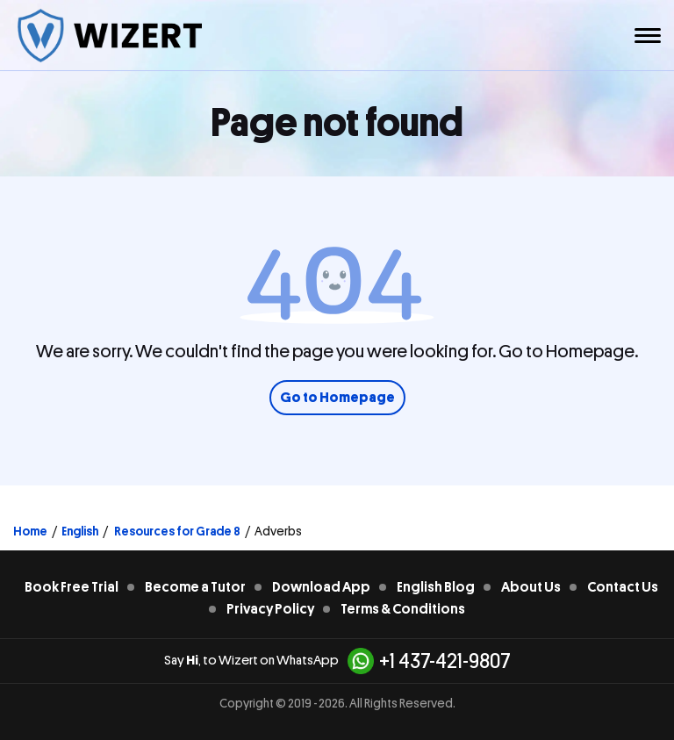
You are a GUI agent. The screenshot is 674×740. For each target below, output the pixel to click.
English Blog (436, 587)
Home (30, 531)
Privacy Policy (270, 609)
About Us (531, 587)
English (79, 531)
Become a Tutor (195, 587)
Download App (321, 587)
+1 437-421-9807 (429, 661)
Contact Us (622, 587)
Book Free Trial (71, 587)
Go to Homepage (337, 398)
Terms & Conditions (403, 609)
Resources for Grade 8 (176, 531)
